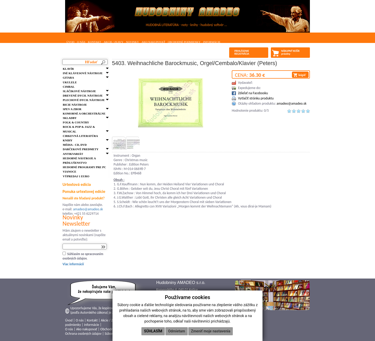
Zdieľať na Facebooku (253, 93)
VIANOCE (69, 171)
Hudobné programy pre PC (84, 167)
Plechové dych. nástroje (84, 100)
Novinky (132, 42)
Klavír (68, 68)
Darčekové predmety (80, 149)
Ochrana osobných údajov (83, 333)
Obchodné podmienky (184, 42)
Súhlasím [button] (153, 331)
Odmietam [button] (176, 331)
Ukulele (70, 82)
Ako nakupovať (153, 42)
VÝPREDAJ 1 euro (76, 176)
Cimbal (68, 86)
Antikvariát (73, 153)
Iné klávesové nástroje (83, 73)
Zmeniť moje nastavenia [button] (210, 331)
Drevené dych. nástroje (83, 95)
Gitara (68, 77)
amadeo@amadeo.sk (88, 209)
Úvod (70, 42)
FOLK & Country (76, 122)
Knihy (67, 140)
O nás (81, 42)
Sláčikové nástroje (79, 91)
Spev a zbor (72, 109)
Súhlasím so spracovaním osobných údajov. (83, 256)
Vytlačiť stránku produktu (256, 98)
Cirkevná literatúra (80, 135)
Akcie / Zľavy (113, 42)
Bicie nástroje (75, 104)
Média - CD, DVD (75, 144)
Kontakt (94, 42)
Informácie (211, 42)
